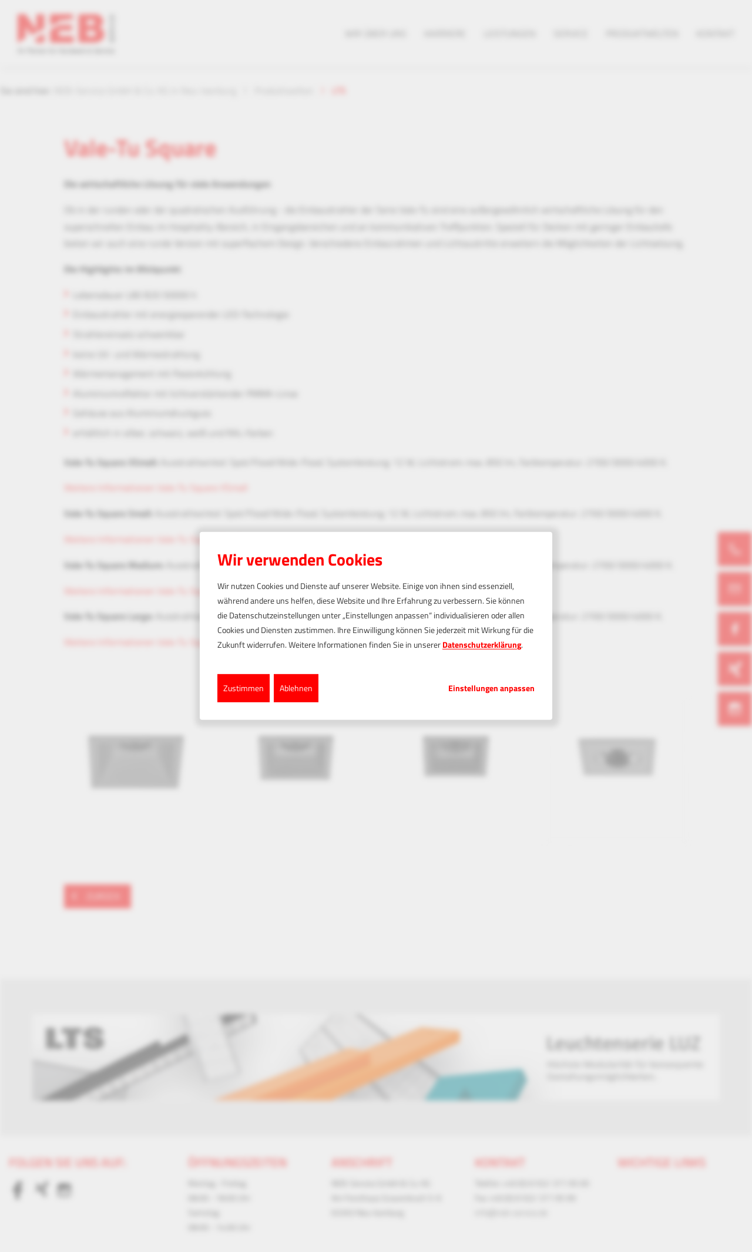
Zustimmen (243, 687)
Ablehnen (296, 687)
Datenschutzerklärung (481, 644)
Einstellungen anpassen (491, 687)
